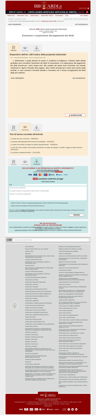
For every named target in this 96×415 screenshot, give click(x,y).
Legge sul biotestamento (33, 359)
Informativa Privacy (47, 404)
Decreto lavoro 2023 (31, 334)
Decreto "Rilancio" (31, 341)
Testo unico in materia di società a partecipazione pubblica (70, 340)
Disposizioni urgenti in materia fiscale (71, 360)
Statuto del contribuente (67, 374)
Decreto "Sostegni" (31, 339)
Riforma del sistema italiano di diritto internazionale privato (71, 297)
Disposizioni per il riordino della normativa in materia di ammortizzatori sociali (39, 379)
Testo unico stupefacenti (67, 317)
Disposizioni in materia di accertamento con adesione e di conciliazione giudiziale (73, 363)
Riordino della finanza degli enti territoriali (73, 377)
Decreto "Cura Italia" (32, 344)
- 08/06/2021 (25, 139)
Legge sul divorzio (31, 346)
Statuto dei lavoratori (32, 364)
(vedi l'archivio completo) (48, 181)
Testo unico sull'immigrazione (68, 315)
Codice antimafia (30, 317)
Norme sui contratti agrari (67, 262)
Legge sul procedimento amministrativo (71, 272)
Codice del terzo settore (33, 319)
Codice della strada (31, 279)
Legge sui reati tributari (66, 300)
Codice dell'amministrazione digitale (37, 314)
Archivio (67, 404)
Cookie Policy (56, 404)
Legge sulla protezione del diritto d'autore (73, 256)
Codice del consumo (31, 286)
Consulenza (36, 48)
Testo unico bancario (66, 310)
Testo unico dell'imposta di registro (70, 348)
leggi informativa (64, 203)
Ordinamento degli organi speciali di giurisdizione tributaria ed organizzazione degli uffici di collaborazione (72, 371)
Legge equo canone (65, 270)
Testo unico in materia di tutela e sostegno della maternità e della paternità (73, 303)
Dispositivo (14, 128)
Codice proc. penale (47, 15)
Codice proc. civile (22, 15)
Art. (15, 24)
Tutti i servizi (84, 15)
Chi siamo (62, 404)
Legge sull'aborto (31, 332)
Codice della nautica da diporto (35, 310)
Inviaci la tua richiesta (21, 230)
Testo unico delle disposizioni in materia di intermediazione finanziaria (72, 330)
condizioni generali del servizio (35, 203)
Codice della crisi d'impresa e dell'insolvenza (39, 324)
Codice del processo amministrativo (36, 296)
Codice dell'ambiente (32, 300)
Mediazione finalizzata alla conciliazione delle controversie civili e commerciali (72, 291)
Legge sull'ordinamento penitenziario (71, 294)
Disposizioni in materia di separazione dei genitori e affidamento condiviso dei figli (38, 329)
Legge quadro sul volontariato (69, 282)
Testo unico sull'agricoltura (68, 335)
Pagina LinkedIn (76, 408)
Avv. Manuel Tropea (53, 400)
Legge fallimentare (65, 253)
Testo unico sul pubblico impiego (69, 306)
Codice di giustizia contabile (34, 307)
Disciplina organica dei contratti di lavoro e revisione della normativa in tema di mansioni (39, 367)
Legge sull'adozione (31, 353)
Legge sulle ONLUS (65, 284)
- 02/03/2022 (32, 141)
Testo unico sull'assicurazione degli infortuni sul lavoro (71, 323)
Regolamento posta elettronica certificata (73, 379)
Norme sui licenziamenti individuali (70, 246)
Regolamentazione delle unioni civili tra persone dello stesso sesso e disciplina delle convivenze (40, 350)
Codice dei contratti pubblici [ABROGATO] (38, 293)
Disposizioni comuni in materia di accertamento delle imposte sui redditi (71, 353)
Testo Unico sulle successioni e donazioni (72, 343)
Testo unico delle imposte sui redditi (71, 346)
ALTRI (66, 15)
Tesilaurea (25, 48)
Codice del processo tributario (35, 282)
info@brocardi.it (38, 404)
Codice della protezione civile (35, 321)
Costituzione (59, 15)
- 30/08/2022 (34, 144)
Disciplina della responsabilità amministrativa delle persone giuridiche (72, 279)
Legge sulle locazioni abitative (69, 268)
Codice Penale (34, 15)
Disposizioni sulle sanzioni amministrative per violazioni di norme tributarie (73, 367)
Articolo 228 (61, 21)
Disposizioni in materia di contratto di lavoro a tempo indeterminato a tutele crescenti (40, 371)
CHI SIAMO (68, 19)
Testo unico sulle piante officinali (70, 337)
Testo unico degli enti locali (68, 308)
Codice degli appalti (31, 326)
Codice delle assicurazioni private (36, 289)
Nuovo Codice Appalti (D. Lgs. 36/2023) (36, 249)
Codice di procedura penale (34, 271)
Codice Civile (11, 15)
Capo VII (46, 21)
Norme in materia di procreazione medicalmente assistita (36, 356)
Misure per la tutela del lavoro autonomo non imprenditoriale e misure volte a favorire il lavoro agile (40, 375)
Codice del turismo (31, 298)
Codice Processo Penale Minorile (36, 277)
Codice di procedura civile (33, 259)
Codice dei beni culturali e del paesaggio (38, 291)
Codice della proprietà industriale (26, 21)
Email (10, 184)
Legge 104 (28, 362)
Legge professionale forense (68, 251)
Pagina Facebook (69, 408)
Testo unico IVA (63, 350)
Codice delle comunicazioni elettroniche (38, 303)
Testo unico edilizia (65, 313)
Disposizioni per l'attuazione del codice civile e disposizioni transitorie (39, 256)
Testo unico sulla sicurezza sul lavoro (71, 333)
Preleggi (28, 253)
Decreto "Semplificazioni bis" (34, 337)
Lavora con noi (48, 405)
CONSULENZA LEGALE (80, 19)
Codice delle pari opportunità (35, 305)
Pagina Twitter (72, 408)
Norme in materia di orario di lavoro (70, 249)
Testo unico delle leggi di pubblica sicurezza (73, 320)
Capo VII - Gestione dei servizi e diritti (37, 57)
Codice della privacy (31, 284)
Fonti (15, 21)
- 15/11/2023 (25, 152)
